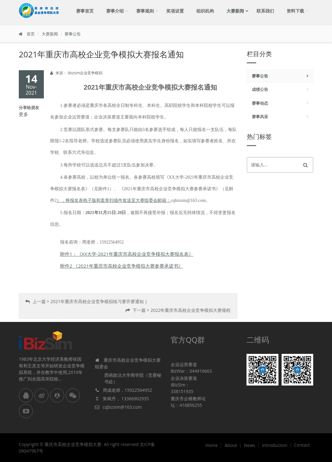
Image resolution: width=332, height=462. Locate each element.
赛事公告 (73, 34)
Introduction (275, 445)
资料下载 (295, 11)
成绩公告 (260, 89)
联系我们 (265, 11)
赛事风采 (260, 116)
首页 (31, 34)
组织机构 (205, 11)
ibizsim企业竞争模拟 (85, 73)
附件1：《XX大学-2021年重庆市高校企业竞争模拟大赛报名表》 (126, 254)
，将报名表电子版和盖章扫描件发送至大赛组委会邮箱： (116, 200)
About (231, 445)
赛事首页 (85, 11)
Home (211, 445)
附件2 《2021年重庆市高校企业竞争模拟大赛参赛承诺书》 (121, 266)
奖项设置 (175, 11)
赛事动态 (260, 103)
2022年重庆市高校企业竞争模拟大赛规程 (190, 310)
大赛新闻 (235, 11)
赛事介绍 (115, 11)
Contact (302, 445)
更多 (23, 114)
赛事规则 (145, 11)
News (249, 445)
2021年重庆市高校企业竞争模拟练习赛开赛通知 (97, 301)
